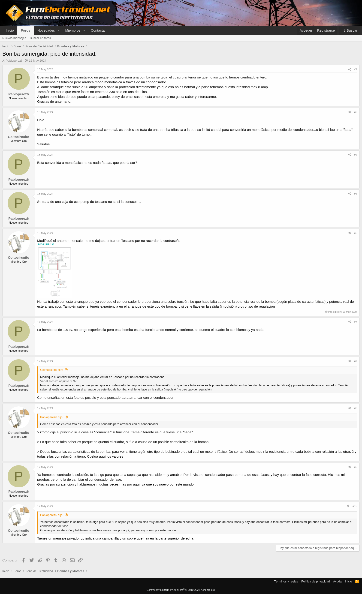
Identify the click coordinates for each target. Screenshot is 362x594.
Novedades (46, 30)
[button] (58, 30)
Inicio (10, 30)
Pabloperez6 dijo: (51, 417)
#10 (355, 506)
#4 (355, 193)
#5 (355, 233)
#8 (355, 408)
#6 (355, 322)
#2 (355, 112)
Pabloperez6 (14, 60)
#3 (355, 154)
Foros (25, 30)
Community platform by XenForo (181, 589)
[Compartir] (350, 69)
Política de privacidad (315, 581)
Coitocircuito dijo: (51, 370)
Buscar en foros (40, 38)
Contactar (98, 30)
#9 (355, 467)
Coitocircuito (18, 137)
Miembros (72, 30)
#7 (355, 361)
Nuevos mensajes (14, 38)
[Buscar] (349, 30)
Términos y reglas (286, 581)
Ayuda (337, 581)
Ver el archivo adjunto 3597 (58, 381)
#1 (355, 69)
